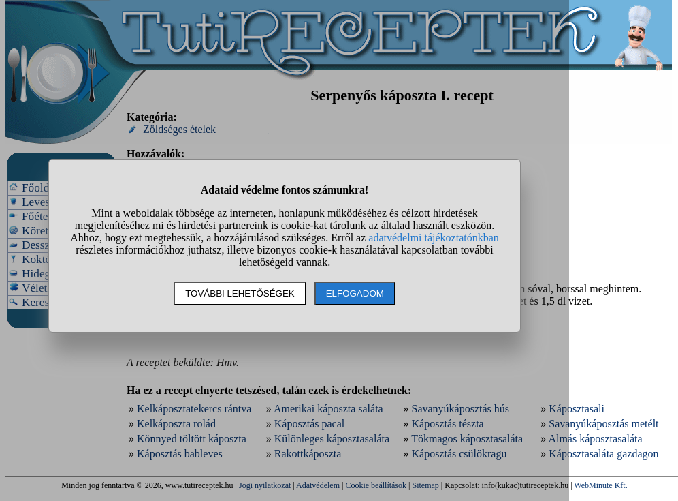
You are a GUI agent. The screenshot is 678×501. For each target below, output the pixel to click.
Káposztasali (576, 408)
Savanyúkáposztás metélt (603, 423)
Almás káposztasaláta (595, 438)
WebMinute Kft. (600, 485)
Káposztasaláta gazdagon (603, 453)
